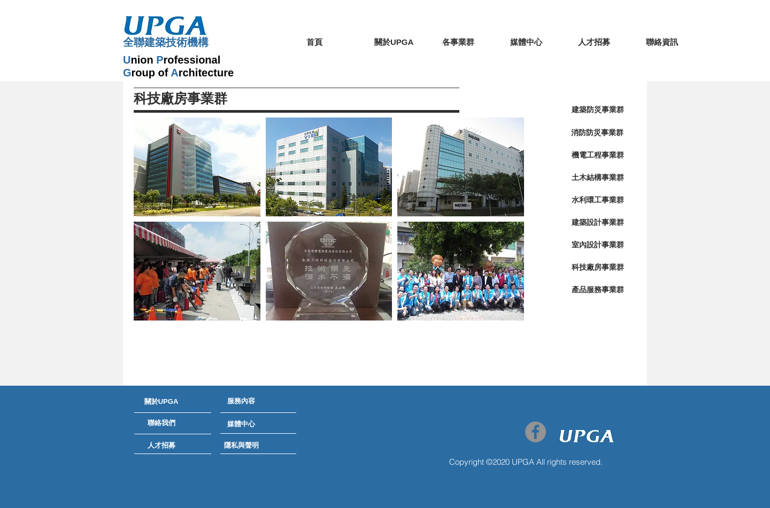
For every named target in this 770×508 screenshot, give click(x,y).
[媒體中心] (241, 424)
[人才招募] (161, 445)
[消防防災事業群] (597, 133)
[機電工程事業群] (597, 155)
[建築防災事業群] (597, 110)
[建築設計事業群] (597, 223)
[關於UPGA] (161, 401)
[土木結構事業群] (597, 178)
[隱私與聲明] (241, 445)
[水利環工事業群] (597, 200)
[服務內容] (241, 401)
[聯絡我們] (161, 423)
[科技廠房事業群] (597, 267)
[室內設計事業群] (597, 245)
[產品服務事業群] (597, 290)
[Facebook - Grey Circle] (535, 431)
